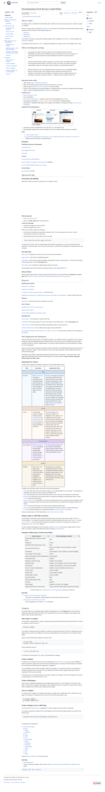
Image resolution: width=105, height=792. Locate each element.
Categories (25, 769)
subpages (52, 404)
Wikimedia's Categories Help (71, 764)
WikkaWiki (26, 34)
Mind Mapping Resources (28, 150)
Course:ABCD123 (26, 522)
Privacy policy (7, 782)
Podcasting (27, 742)
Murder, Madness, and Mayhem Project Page (33, 162)
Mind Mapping (28, 739)
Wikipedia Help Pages (27, 310)
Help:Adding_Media (27, 265)
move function (56, 526)
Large (90, 23)
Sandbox (38, 227)
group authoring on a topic (30, 95)
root (49, 375)
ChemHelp (24, 153)
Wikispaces (26, 36)
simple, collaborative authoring (38, 82)
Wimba (26, 753)
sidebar (45, 676)
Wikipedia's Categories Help (54, 764)
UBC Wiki (39, 43)
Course (43, 408)
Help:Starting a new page (62, 661)
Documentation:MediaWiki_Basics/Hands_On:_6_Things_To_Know (39, 330)
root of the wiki (38, 375)
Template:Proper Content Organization (52, 589)
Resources (38, 769)
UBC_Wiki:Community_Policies (55, 512)
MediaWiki (65, 39)
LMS (26, 737)
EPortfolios (27, 732)
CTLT (24, 498)
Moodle (26, 741)
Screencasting (28, 746)
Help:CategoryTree (32, 756)
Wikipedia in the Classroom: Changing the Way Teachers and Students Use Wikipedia (43, 295)
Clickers (27, 730)
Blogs (26, 728)
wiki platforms (44, 28)
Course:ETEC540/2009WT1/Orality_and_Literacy (34, 165)
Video (26, 750)
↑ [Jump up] (25, 134)
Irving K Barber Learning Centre (62, 276)
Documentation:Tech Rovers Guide (31, 16)
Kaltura (26, 735)
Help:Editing (25, 260)
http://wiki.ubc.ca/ (31, 218)
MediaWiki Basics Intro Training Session (32, 307)
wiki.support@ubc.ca (59, 268)
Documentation (25, 171)
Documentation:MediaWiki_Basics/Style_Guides (34, 313)
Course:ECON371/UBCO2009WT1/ (31, 159)
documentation (52, 445)
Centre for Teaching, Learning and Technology (39, 276)
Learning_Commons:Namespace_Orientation (35, 595)
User (24, 491)
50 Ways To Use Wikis (27, 289)
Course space (36, 417)
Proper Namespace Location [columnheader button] (64, 536)
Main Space (54, 402)
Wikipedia (24, 40)
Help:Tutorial (25, 254)
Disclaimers (22, 782)
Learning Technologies (29, 726)
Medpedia (47, 90)
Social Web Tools (26, 147)
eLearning (26, 496)
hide (12, 12)
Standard (91, 21)
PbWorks (25, 32)
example (35, 457)
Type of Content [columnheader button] (36, 536)
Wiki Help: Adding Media (28, 327)
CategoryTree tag (34, 707)
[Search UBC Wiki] (43, 2)
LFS (24, 509)
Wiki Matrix (24, 301)
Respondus (27, 744)
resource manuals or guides (46, 101)
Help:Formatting (26, 324)
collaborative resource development (41, 86)
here (53, 127)
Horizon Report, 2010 (31, 134)
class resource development (30, 99)
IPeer (26, 733)
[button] (22, 726)
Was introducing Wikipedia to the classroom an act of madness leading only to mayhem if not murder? (52, 136)
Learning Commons (28, 500)
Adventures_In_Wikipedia (28, 286)
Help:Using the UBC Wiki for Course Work (34, 599)
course (50, 412)
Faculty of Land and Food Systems (63, 509)
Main (43, 372)
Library (25, 505)
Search (63, 2)
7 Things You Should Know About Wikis (32, 292)
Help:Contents (25, 257)
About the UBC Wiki (15, 782)
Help (24, 494)
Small (90, 18)
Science (25, 507)
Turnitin (26, 748)
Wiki (26, 751)
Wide (90, 32)
